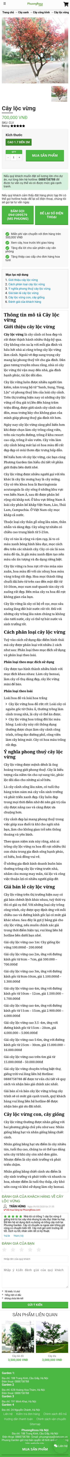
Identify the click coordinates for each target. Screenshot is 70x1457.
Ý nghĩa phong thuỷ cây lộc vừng (29, 288)
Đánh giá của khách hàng (24, 302)
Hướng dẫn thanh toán (18, 1419)
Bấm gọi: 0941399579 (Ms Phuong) (17, 215)
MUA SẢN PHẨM (35, 1449)
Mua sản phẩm (45, 155)
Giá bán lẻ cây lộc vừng (23, 293)
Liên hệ (8, 1414)
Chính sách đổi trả (55, 1414)
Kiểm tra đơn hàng (28, 1414)
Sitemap (35, 1424)
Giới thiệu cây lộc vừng (23, 280)
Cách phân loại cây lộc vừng (26, 284)
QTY (14, 152)
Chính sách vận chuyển (51, 1419)
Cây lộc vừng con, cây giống (26, 297)
